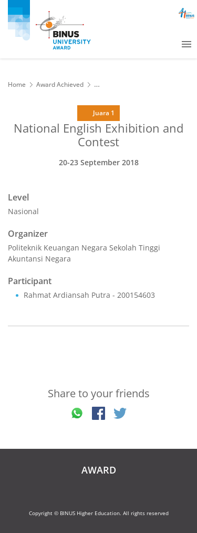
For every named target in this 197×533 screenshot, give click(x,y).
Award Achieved (60, 84)
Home (17, 84)
